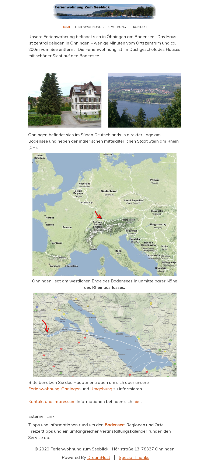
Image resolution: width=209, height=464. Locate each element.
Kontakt (140, 27)
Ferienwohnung (89, 27)
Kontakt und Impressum (52, 401)
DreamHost (98, 457)
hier (137, 401)
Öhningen (71, 388)
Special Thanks (134, 457)
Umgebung (118, 27)
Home (66, 27)
